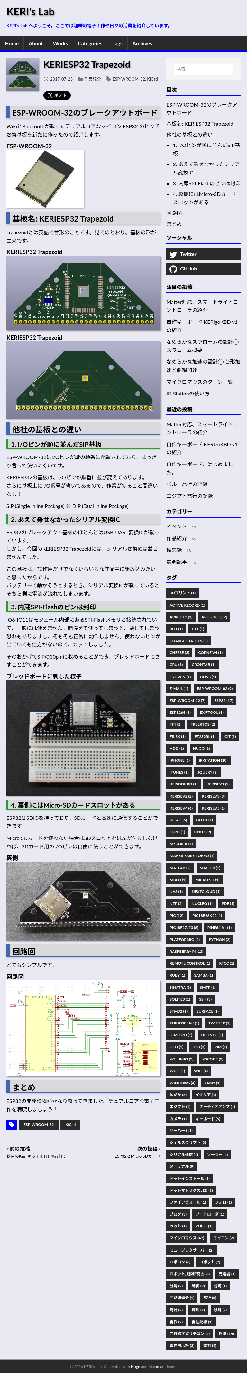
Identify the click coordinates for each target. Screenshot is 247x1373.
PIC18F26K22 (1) (207, 915)
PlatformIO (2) (184, 939)
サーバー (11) (180, 1130)
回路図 (174, 213)
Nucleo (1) (202, 903)
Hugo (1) (201, 748)
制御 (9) (198, 1285)
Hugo (135, 1366)
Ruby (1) (177, 975)
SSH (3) (205, 999)
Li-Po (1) (177, 831)
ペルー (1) (204, 1226)
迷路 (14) (226, 1333)
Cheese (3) (179, 652)
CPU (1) (176, 664)
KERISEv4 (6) (181, 808)
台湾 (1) (220, 1285)
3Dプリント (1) (182, 592)
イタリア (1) (206, 1094)
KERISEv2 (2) (181, 796)
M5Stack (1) (181, 843)
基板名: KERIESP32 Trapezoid (199, 123)
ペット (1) (177, 1226)
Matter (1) (210, 867)
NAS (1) (176, 891)
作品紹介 (92, 79)
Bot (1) (176, 628)
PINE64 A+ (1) (219, 927)
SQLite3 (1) (179, 999)
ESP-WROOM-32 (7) (187, 700)
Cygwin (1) (180, 676)
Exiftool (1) (212, 712)
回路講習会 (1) (181, 1297)
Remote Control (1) (189, 963)
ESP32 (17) (223, 700)
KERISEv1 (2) (218, 784)
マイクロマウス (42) (186, 1238)
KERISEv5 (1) (213, 808)
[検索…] (203, 69)
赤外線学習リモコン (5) (189, 1333)
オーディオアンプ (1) (217, 1106)
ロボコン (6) (179, 1262)
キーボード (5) (208, 1118)
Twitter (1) (219, 1023)
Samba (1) (203, 975)
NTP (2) (175, 903)
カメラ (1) (177, 1118)
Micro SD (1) (207, 879)
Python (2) (219, 939)
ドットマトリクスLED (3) (191, 1190)
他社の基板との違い (189, 134)
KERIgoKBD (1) (183, 784)
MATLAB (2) (179, 867)
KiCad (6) (178, 820)
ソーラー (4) (217, 1154)
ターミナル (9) (181, 1166)
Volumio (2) (181, 1059)
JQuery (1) (207, 772)
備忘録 (174, 550)
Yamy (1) (212, 1082)
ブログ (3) (177, 1214)
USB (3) (198, 1046)
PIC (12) (176, 915)
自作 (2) (175, 1321)
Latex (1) (204, 820)
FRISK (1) (177, 736)
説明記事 (176, 562)
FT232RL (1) (205, 736)
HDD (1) (176, 748)
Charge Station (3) (188, 640)
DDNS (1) (208, 676)
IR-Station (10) (213, 760)
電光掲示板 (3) (181, 1345)
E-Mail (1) (178, 688)
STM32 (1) (178, 1011)
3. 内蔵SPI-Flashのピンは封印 (206, 183)
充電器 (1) (227, 1273)
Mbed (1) (177, 879)
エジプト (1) (179, 1106)
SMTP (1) (208, 987)
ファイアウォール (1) (187, 1202)
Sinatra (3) (180, 987)
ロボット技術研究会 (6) (189, 1273)
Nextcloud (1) (206, 891)
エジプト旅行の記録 (189, 496)
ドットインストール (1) (189, 1178)
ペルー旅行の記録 (186, 484)
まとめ (174, 224)
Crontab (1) (203, 664)
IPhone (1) (179, 760)
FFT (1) (175, 724)
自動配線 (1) (202, 1321)
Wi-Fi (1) (177, 1070)
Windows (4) (182, 1082)
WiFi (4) (201, 1070)
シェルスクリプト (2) (187, 1142)
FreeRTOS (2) (202, 724)
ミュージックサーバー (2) (191, 1250)
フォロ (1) (223, 1202)
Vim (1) (220, 1046)
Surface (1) (208, 1011)
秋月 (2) (220, 1309)
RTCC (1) (226, 963)
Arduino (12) (214, 617)
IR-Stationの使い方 (187, 393)
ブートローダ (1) (210, 1214)
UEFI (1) (176, 1046)
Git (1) (230, 736)
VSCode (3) (212, 1059)
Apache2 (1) (180, 617)
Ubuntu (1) (212, 1034)
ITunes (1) (178, 772)
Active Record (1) (187, 605)
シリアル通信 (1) (183, 1154)
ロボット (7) (209, 1262)
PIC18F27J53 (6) (183, 927)
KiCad (152, 79)
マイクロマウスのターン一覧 (199, 382)
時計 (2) (175, 1309)
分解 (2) (175, 1285)
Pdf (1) (228, 903)
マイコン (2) (223, 1238)
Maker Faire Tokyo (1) (191, 855)
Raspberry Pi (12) (186, 951)
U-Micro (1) (180, 1034)
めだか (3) (177, 1094)
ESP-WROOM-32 (129, 79)
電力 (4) (209, 1345)
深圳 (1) (198, 1309)
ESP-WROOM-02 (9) (215, 688)
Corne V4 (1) (210, 652)
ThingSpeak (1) (184, 1023)
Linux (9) (202, 831)
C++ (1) (198, 628)
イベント (176, 526)
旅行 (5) (209, 1297)
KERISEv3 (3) (213, 796)
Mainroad (156, 1366)
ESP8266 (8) (179, 712)
